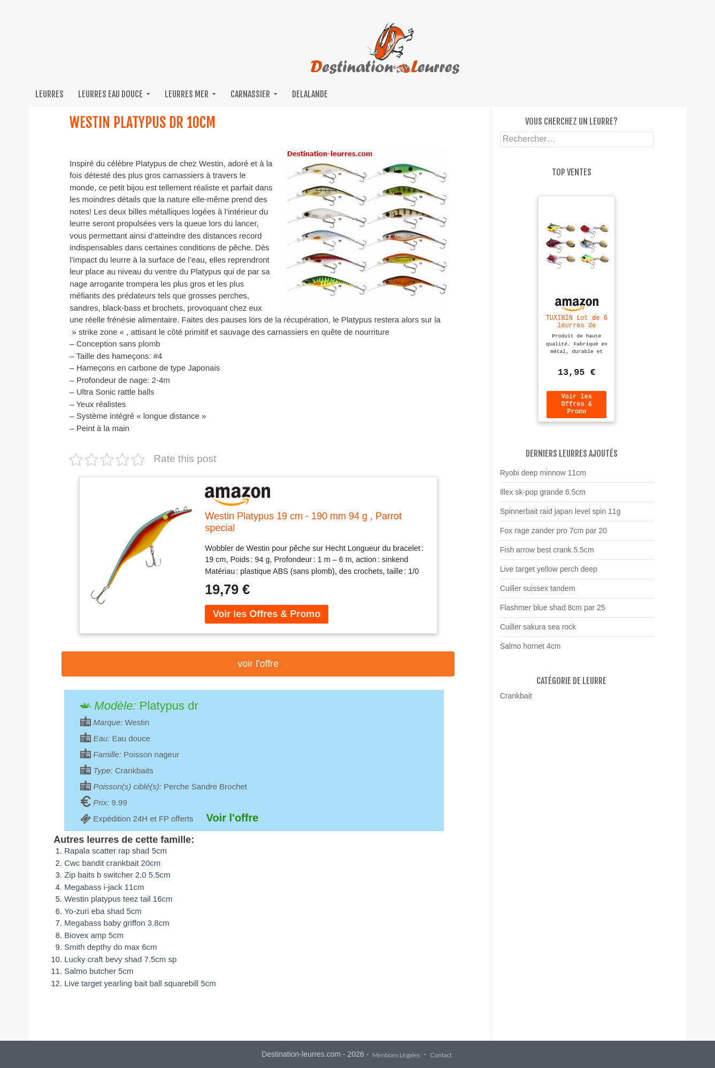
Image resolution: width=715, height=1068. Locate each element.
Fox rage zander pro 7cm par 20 (553, 535)
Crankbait (516, 700)
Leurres (49, 94)
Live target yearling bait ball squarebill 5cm (140, 983)
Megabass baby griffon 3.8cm (117, 922)
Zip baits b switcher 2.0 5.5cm (117, 874)
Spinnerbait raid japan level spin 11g (560, 516)
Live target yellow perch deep (548, 574)
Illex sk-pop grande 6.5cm (543, 497)
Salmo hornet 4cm (530, 651)
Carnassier (250, 94)
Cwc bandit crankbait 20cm (112, 862)
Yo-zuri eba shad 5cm (103, 911)
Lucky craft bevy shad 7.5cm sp (120, 959)
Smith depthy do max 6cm (110, 946)
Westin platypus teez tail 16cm (118, 898)
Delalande (310, 94)
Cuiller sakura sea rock (538, 631)
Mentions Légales (396, 1055)
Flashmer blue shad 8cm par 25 (552, 612)
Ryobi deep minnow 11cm (543, 477)
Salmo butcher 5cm (98, 970)
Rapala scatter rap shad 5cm (115, 850)
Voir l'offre (258, 663)
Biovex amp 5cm (94, 935)
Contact (441, 1055)
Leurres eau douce (110, 94)
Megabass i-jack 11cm (104, 887)
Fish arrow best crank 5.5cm (547, 554)
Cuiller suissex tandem (537, 593)
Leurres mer (187, 94)
